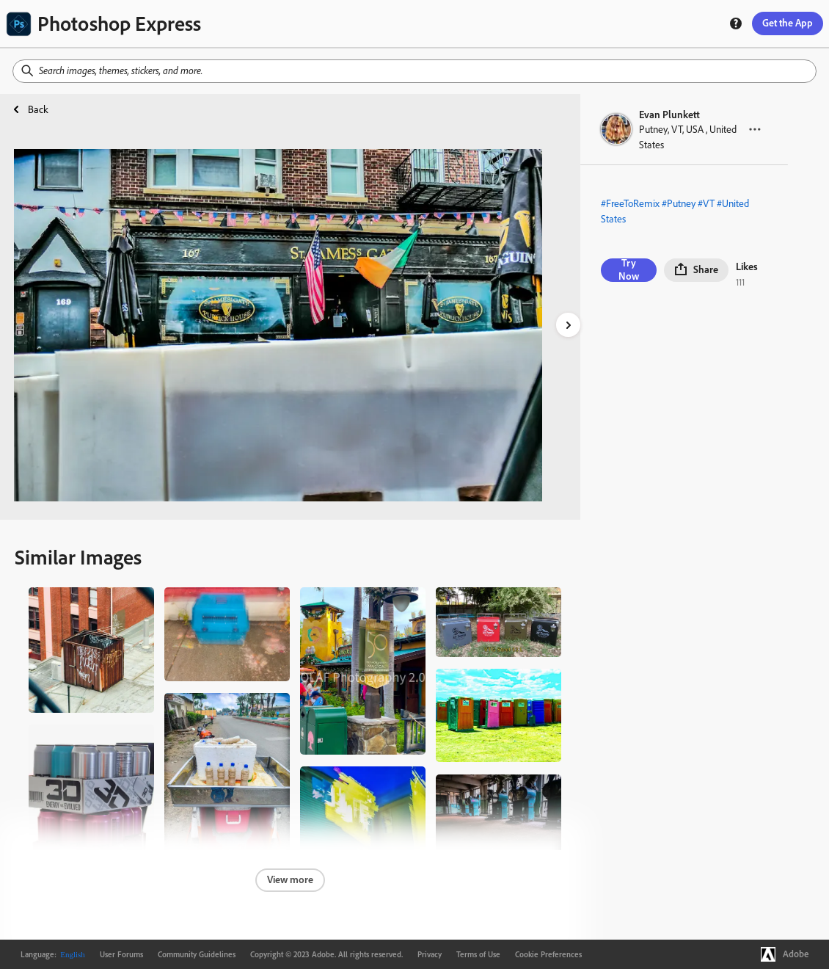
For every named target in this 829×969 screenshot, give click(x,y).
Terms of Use (478, 954)
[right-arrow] (568, 325)
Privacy (429, 954)
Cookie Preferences (548, 954)
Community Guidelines (196, 954)
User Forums (121, 954)
